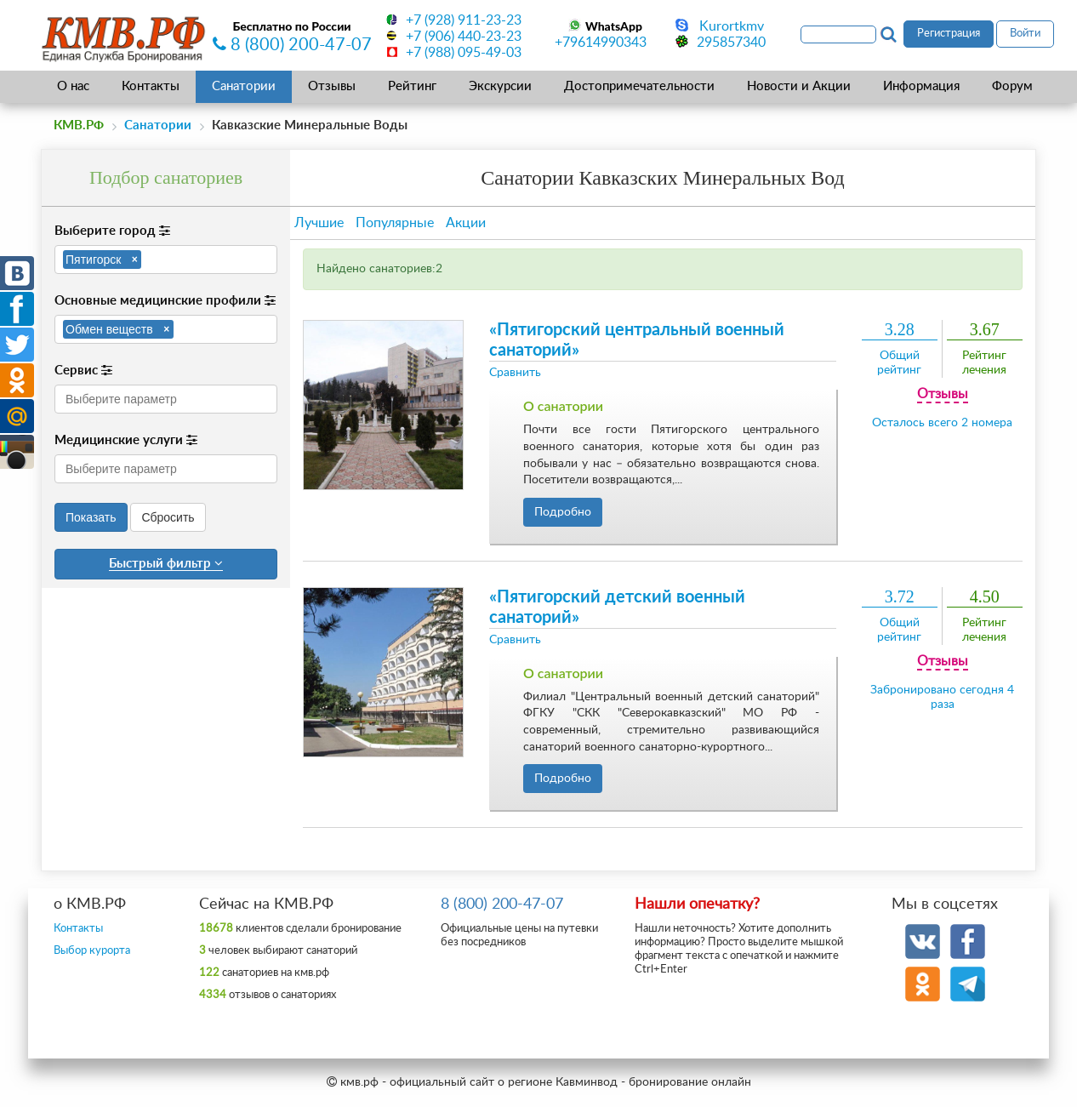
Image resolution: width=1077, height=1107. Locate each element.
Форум (1012, 86)
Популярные (395, 223)
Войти (1025, 33)
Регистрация (948, 33)
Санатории (244, 86)
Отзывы (332, 86)
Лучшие (319, 223)
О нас (73, 86)
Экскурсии (500, 86)
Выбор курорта (92, 950)
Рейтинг (412, 86)
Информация (921, 86)
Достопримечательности (639, 86)
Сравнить (515, 373)
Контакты (151, 86)
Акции (466, 223)
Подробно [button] (562, 512)
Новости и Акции (799, 86)
